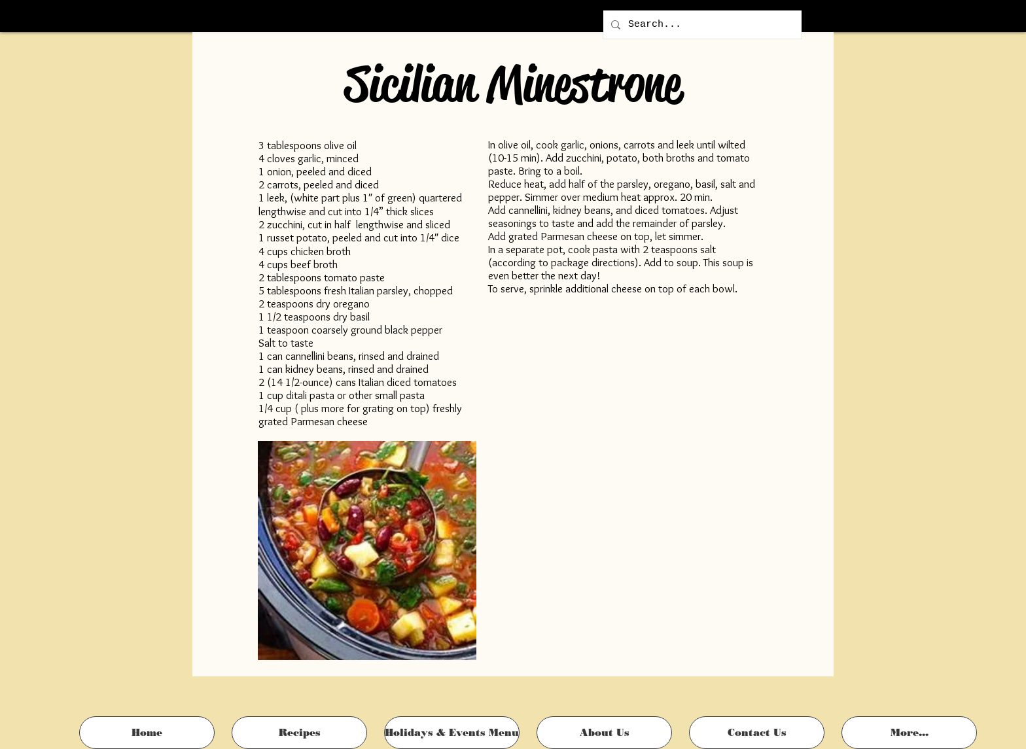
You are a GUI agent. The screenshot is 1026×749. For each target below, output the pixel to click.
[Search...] (701, 24)
